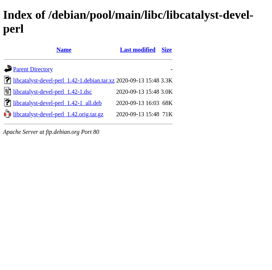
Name (64, 49)
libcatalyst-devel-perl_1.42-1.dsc (52, 91)
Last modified (137, 49)
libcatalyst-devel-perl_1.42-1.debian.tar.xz (64, 80)
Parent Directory (33, 69)
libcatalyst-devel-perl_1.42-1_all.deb (57, 103)
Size (166, 49)
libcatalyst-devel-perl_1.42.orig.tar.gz (58, 114)
